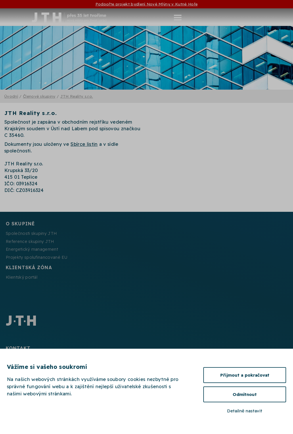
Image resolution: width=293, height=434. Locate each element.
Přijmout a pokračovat (244, 375)
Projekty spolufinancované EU (36, 257)
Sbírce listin (83, 144)
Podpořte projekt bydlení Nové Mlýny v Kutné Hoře (146, 3)
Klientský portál (21, 277)
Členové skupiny (39, 96)
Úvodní (11, 96)
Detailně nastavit (244, 411)
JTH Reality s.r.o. (76, 96)
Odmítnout (245, 394)
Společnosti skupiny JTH (31, 233)
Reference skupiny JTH (30, 241)
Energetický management (32, 249)
